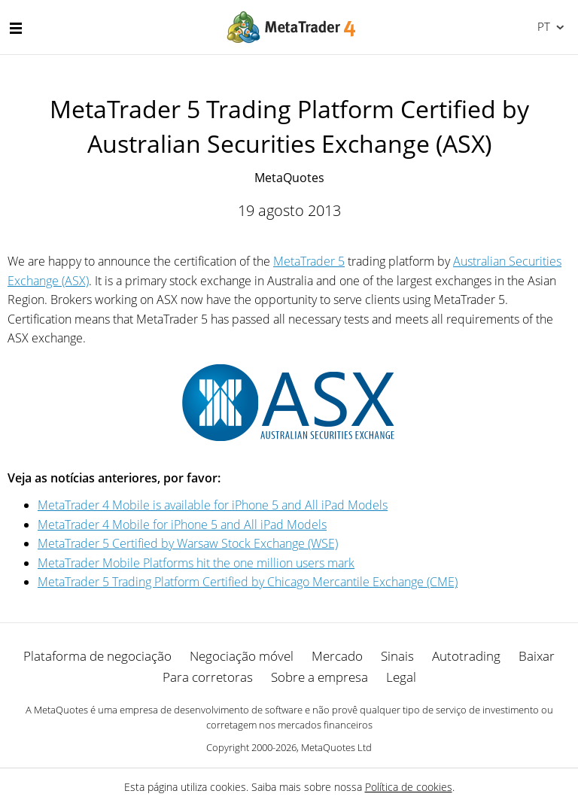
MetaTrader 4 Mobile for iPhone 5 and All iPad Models (182, 524)
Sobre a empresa (319, 677)
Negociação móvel (242, 656)
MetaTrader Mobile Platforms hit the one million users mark (196, 563)
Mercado (337, 656)
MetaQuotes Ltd (336, 747)
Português (542, 26)
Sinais (397, 656)
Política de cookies (408, 787)
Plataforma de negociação (97, 656)
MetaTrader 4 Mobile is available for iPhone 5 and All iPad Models (213, 505)
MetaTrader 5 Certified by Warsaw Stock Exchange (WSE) (188, 543)
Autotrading (466, 656)
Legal (401, 677)
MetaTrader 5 (309, 261)
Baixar (537, 656)
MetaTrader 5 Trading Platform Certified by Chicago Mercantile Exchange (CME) (248, 581)
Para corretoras (208, 677)
